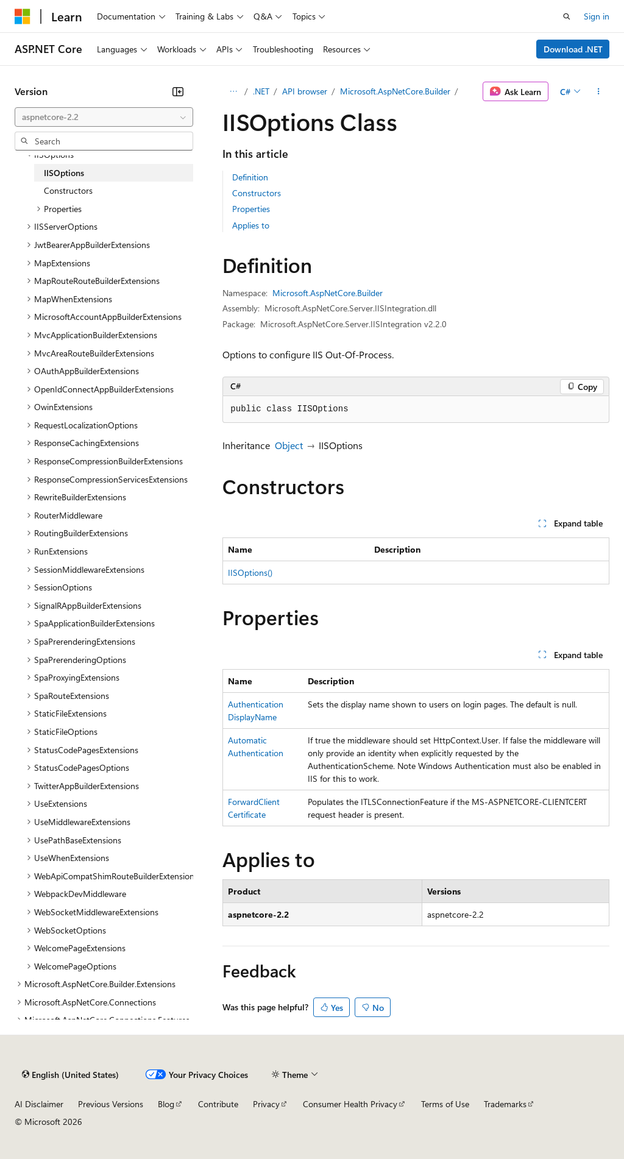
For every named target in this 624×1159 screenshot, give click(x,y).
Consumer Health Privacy (350, 1104)
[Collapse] (178, 91)
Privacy (266, 1104)
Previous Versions (110, 1104)
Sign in (596, 16)
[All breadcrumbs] (233, 91)
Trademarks (505, 1104)
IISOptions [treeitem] (64, 173)
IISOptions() (250, 572)
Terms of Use (445, 1104)
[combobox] (104, 117)
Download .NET (573, 49)
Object (289, 445)
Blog (166, 1104)
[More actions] (598, 91)
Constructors (256, 193)
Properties (251, 208)
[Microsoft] (22, 16)
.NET (261, 91)
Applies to (250, 225)
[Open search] (567, 16)
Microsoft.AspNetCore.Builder (395, 91)
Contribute (218, 1104)
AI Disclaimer (39, 1104)
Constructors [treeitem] (68, 190)
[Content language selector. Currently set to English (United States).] (70, 1074)
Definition (250, 177)
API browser (304, 91)
